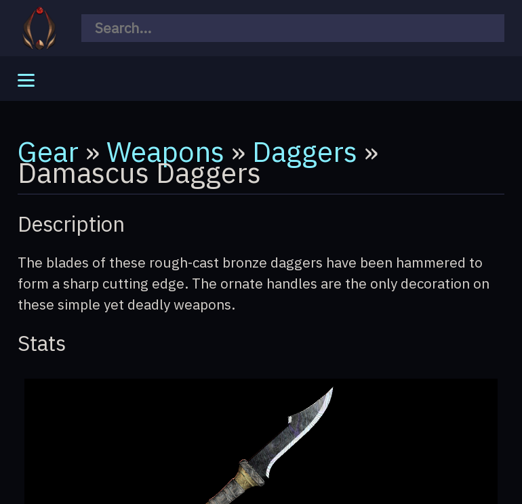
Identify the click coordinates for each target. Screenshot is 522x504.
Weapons (165, 151)
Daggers (304, 151)
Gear (48, 151)
